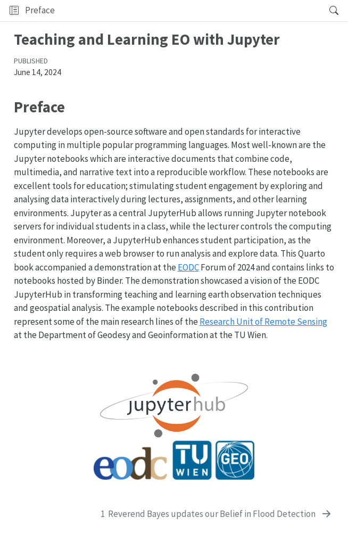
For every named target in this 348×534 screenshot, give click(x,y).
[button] (189, 10)
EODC (188, 267)
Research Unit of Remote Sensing (263, 321)
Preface (40, 10)
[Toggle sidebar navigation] (14, 10)
